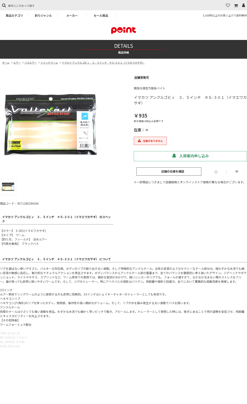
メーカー (72, 15)
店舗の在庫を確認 (172, 171)
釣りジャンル (43, 15)
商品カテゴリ (14, 15)
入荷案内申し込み (190, 155)
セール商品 (101, 15)
